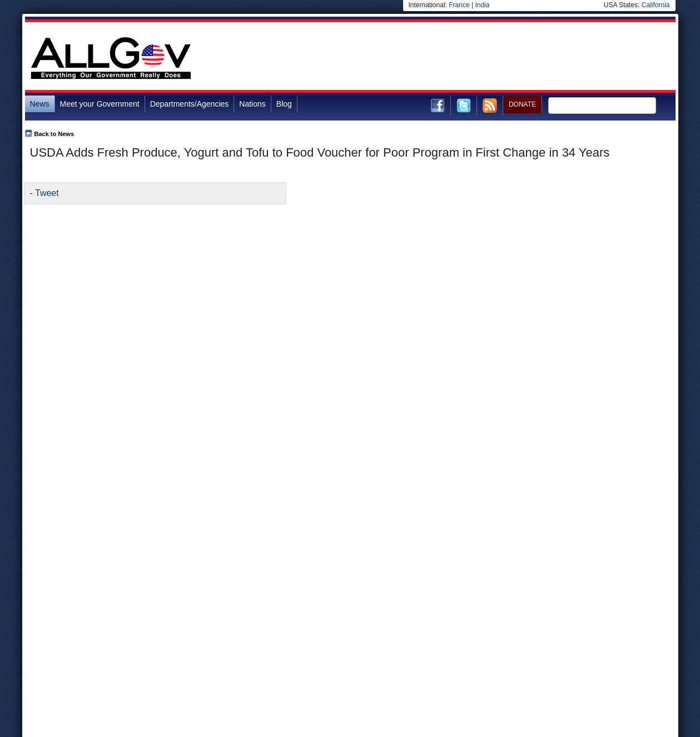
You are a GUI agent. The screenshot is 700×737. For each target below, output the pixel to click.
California (656, 5)
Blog (284, 103)
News (39, 103)
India (482, 5)
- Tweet (44, 193)
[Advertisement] (473, 58)
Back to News (54, 134)
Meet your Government (100, 103)
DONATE (522, 104)
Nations (252, 103)
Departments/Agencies (189, 103)
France (459, 5)
